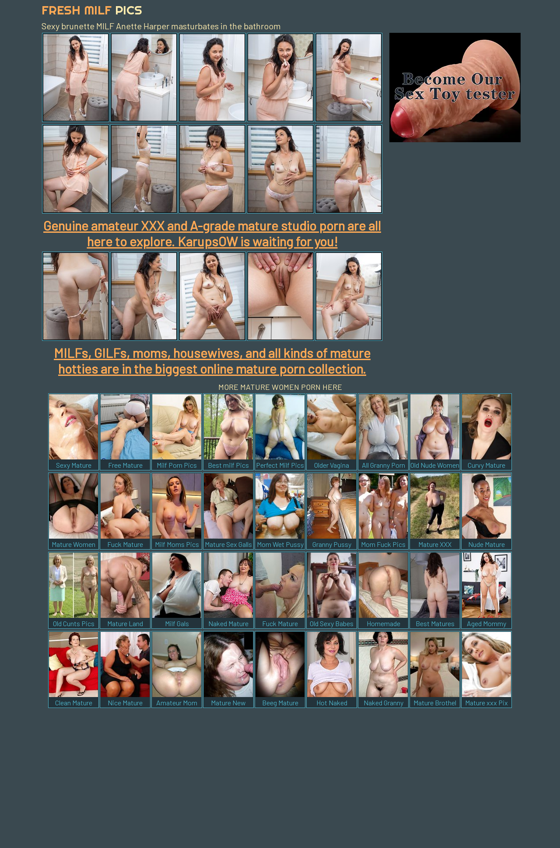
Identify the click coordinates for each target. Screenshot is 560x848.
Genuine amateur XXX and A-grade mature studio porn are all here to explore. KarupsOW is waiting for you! (212, 233)
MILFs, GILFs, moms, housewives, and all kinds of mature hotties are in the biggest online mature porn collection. (212, 360)
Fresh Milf (92, 10)
